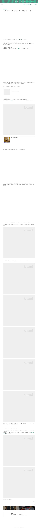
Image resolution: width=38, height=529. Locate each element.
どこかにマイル (20, 39)
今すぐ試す (27, 1)
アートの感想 (35, 4)
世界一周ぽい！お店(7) (5, 499)
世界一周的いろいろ (29, 4)
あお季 (18, 48)
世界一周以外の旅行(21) (9, 499)
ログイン (32, 1)
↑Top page (24, 4)
